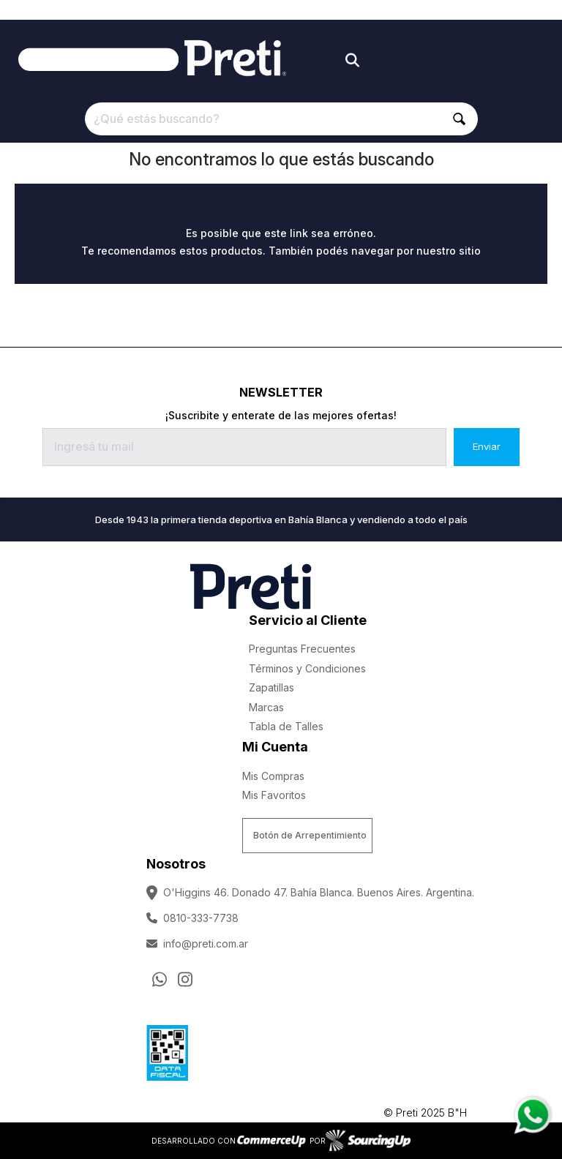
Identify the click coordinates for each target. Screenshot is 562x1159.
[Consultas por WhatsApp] (159, 979)
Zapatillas (271, 687)
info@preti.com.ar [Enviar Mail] (197, 943)
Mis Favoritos (274, 795)
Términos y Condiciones (307, 668)
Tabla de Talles (286, 726)
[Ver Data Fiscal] (167, 1049)
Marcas (266, 707)
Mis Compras (273, 776)
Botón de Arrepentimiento (310, 835)
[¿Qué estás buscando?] (281, 118)
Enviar (487, 446)
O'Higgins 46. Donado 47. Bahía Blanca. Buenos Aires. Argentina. (310, 892)
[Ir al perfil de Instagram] (185, 979)
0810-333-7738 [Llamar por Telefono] (192, 918)
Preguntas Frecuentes (302, 648)
